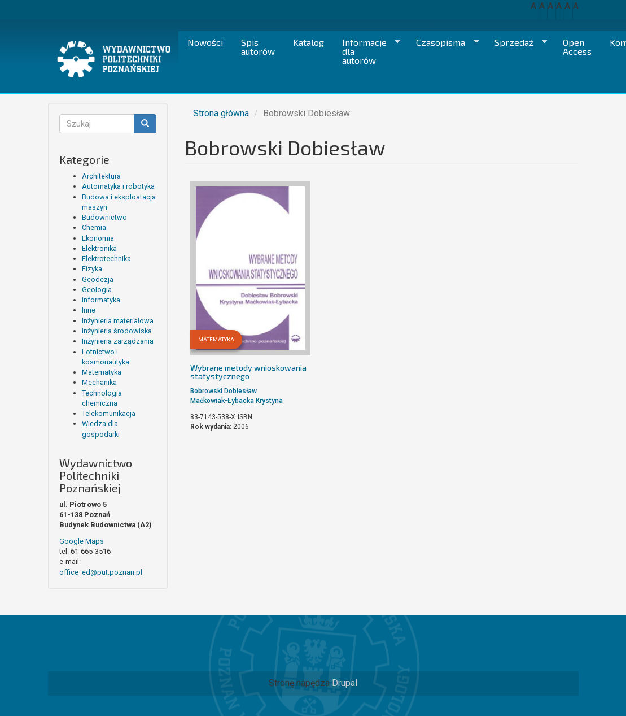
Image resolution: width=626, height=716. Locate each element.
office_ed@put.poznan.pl (100, 572)
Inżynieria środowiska (117, 331)
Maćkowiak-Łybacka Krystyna (236, 401)
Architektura (101, 176)
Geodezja (97, 279)
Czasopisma (443, 42)
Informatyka (101, 300)
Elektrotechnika (106, 258)
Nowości (205, 42)
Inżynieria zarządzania (118, 341)
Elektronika (99, 248)
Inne (88, 310)
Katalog (308, 42)
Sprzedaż (516, 42)
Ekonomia (98, 238)
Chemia (94, 227)
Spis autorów (258, 47)
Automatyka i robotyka (118, 186)
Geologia (97, 289)
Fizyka (92, 268)
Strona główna (221, 113)
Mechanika (99, 382)
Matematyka (101, 372)
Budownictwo (104, 217)
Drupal (344, 683)
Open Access (577, 47)
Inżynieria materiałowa (118, 320)
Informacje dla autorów (366, 51)
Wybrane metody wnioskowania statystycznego (248, 372)
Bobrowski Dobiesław (223, 391)
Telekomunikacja (108, 413)
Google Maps (81, 541)
